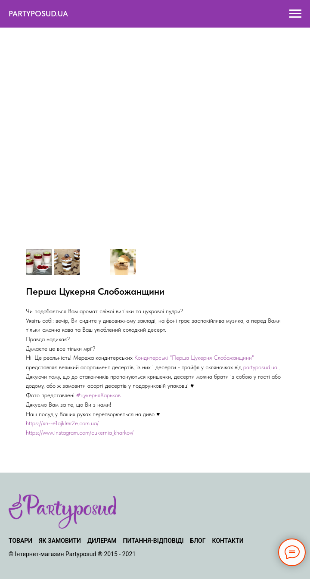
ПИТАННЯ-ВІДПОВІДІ (153, 540)
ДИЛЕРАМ (102, 540)
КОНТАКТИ (228, 540)
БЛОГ (197, 540)
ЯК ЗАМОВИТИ (60, 540)
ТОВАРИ (20, 540)
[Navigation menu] (295, 13)
